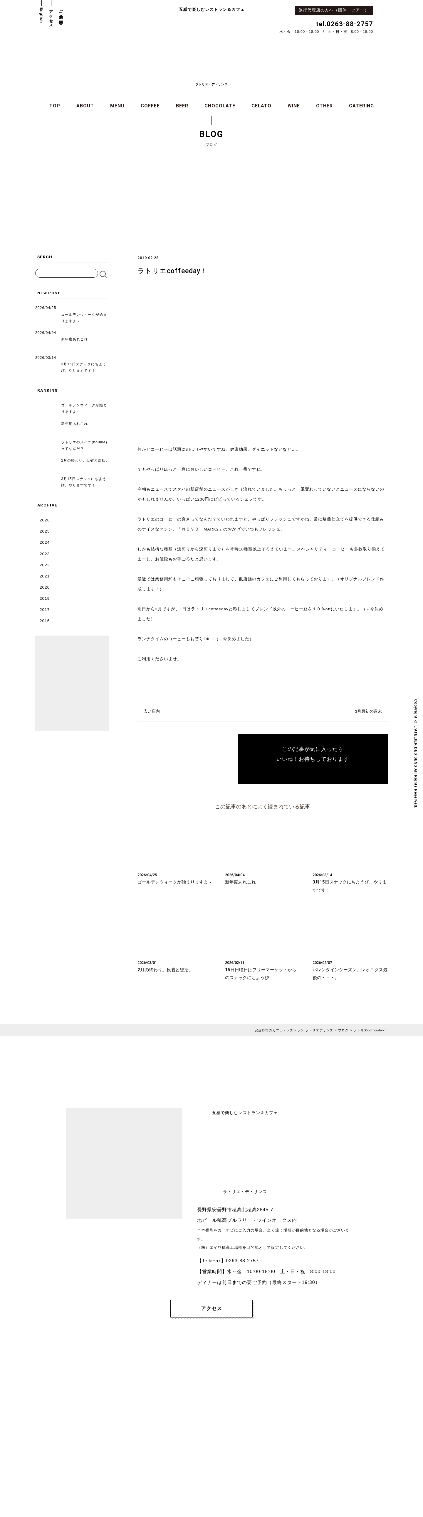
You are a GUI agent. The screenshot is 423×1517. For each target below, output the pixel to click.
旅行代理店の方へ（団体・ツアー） (335, 10)
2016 (45, 621)
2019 (45, 598)
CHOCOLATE (219, 106)
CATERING (361, 106)
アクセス (51, 16)
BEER (182, 106)
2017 (45, 609)
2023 (45, 553)
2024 (45, 542)
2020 (45, 587)
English (41, 15)
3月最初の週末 (368, 711)
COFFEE (150, 106)
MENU (117, 106)
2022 (45, 565)
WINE (294, 106)
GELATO (261, 106)
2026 (45, 520)
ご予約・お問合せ (61, 15)
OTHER (324, 106)
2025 (45, 531)
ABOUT (85, 106)
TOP (54, 106)
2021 (45, 576)
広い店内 (151, 711)
